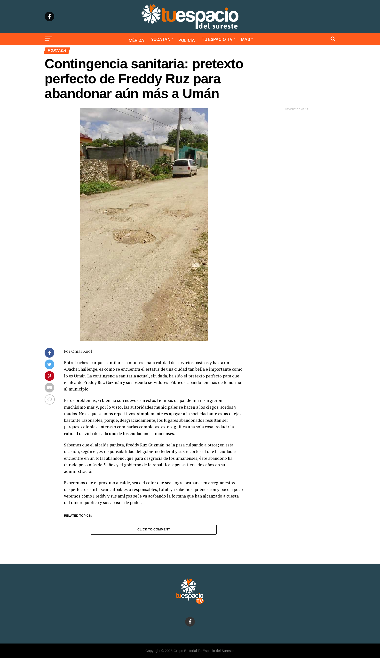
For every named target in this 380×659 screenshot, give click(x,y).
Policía (186, 40)
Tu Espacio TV (217, 39)
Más (245, 39)
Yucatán (160, 39)
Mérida (136, 40)
